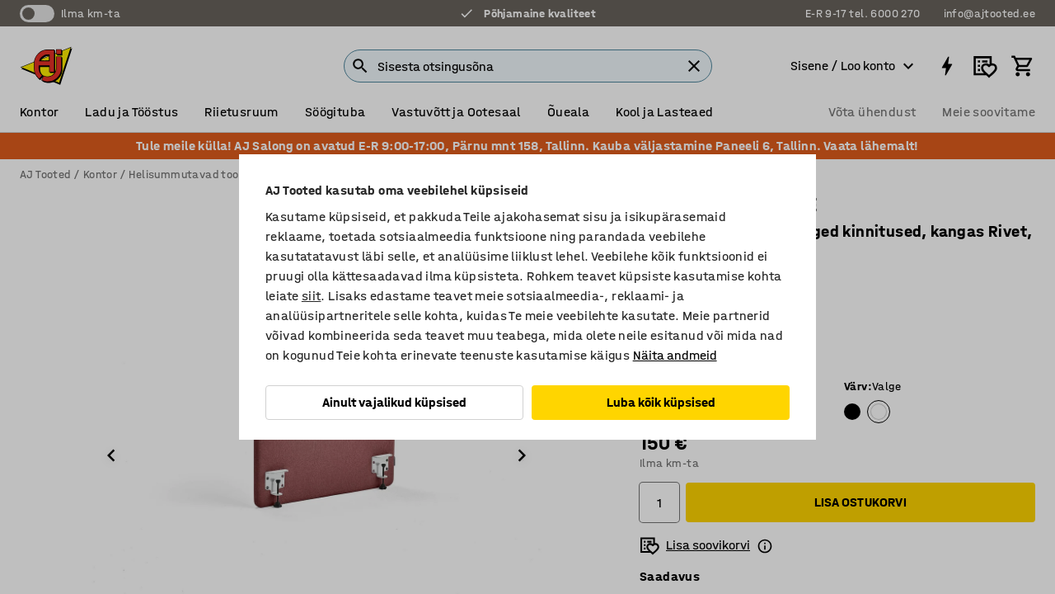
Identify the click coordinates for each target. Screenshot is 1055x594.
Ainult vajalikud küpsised (394, 402)
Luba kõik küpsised (661, 402)
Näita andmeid (675, 355)
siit (311, 296)
